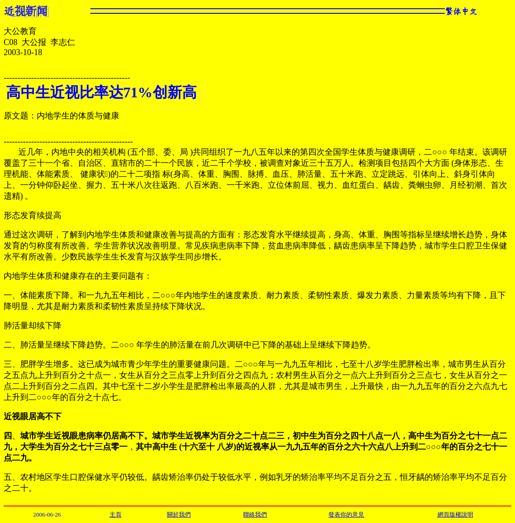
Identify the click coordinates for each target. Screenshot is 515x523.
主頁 (116, 514)
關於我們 (179, 514)
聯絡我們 (255, 514)
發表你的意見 (346, 514)
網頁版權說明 (455, 514)
